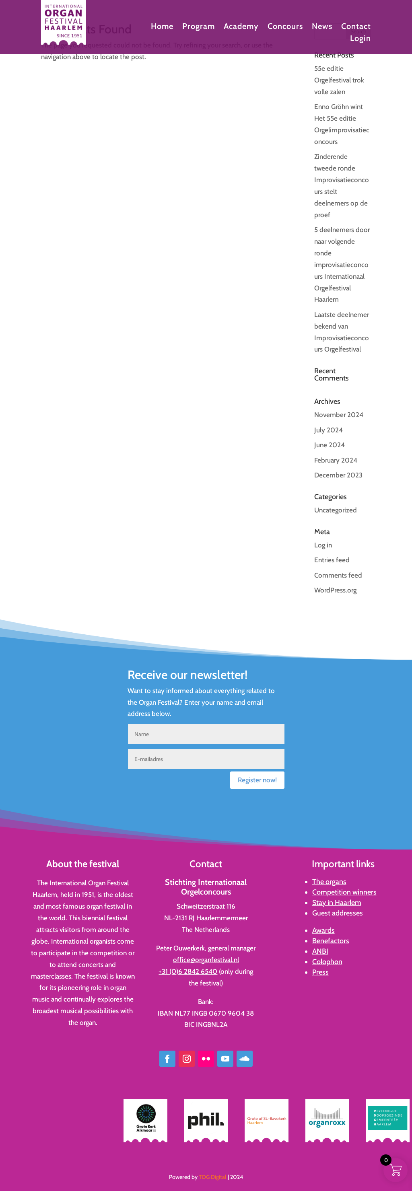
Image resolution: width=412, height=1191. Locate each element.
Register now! (257, 780)
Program (198, 27)
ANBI (320, 951)
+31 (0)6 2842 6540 (188, 971)
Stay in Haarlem (336, 902)
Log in (323, 545)
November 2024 (338, 415)
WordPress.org (335, 590)
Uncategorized (335, 510)
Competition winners (344, 892)
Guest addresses (337, 913)
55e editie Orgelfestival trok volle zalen (339, 80)
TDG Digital (213, 1177)
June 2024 (329, 445)
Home (162, 27)
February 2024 (335, 460)
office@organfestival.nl (206, 960)
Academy (241, 27)
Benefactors (330, 940)
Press (320, 972)
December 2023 (338, 475)
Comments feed (338, 575)
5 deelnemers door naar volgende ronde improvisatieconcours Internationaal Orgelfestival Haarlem (342, 264)
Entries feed (332, 560)
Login (360, 39)
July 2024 (328, 430)
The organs (329, 881)
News (322, 27)
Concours (285, 27)
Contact (356, 27)
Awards (323, 930)
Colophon (327, 961)
